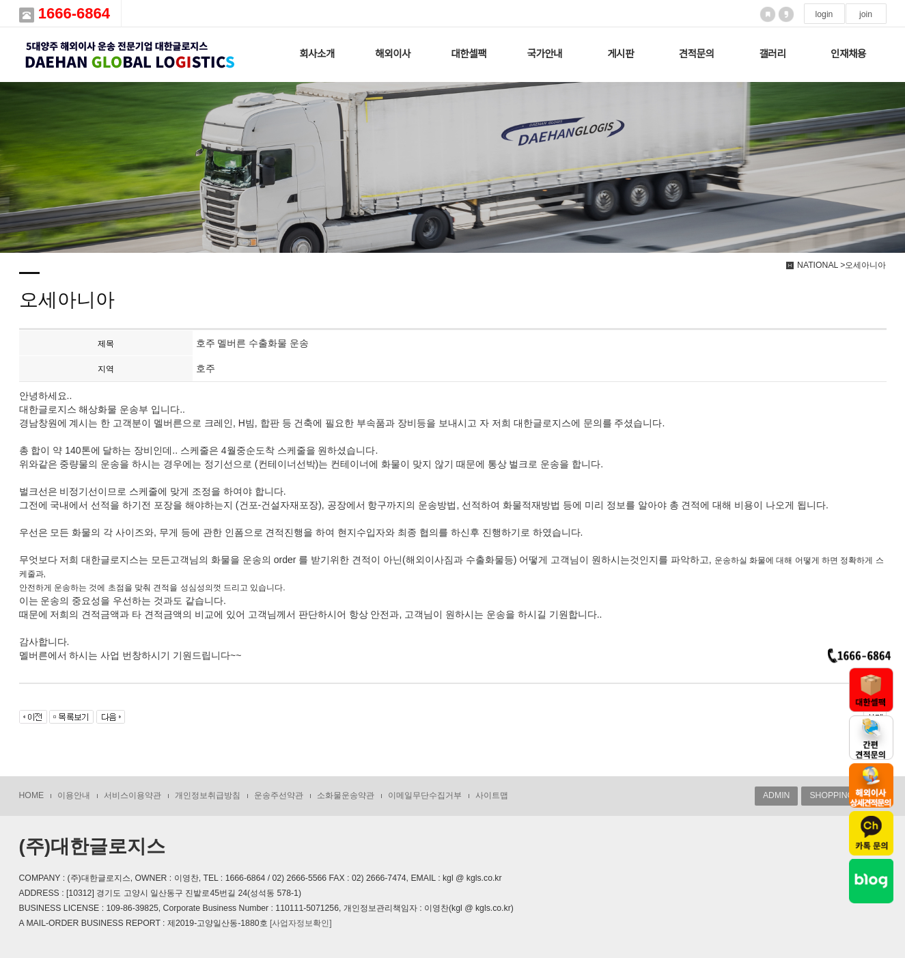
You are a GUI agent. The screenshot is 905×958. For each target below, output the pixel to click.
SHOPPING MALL (843, 795)
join (865, 14)
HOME (31, 795)
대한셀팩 (468, 54)
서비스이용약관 (132, 795)
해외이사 (392, 54)
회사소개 (317, 54)
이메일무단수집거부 (425, 795)
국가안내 (545, 54)
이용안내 (73, 795)
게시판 (620, 54)
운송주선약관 (278, 795)
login (824, 14)
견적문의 (696, 54)
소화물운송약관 (345, 795)
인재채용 (848, 54)
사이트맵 (491, 795)
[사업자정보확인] (301, 923)
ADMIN (776, 795)
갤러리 (772, 54)
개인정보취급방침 (207, 795)
